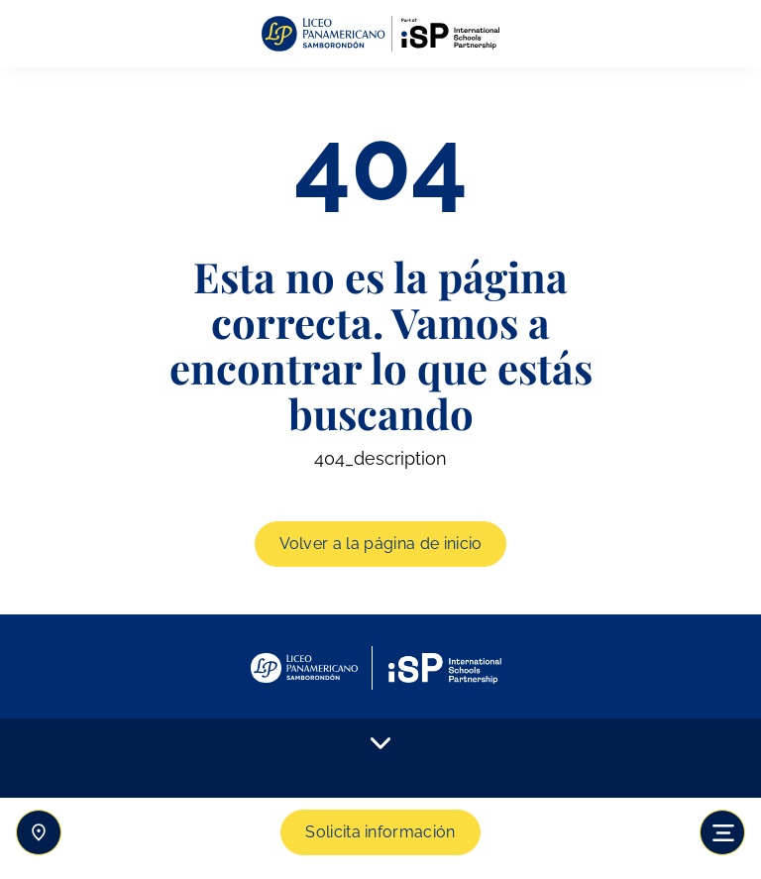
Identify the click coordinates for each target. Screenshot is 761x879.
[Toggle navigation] (722, 832)
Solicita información (380, 832)
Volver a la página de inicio (381, 543)
